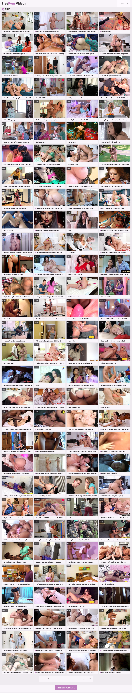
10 (91, 679)
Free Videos (15, 3)
